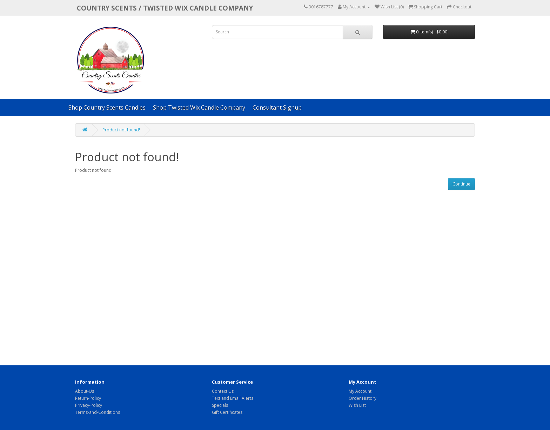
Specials (220, 405)
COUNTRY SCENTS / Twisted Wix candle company (165, 8)
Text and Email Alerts (232, 398)
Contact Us (223, 391)
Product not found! (121, 130)
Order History (362, 398)
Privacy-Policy (88, 405)
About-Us (84, 391)
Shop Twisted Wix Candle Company (199, 107)
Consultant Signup (277, 107)
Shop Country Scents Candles (107, 107)
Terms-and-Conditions (97, 412)
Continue (461, 184)
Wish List (357, 405)
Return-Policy (88, 398)
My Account (360, 391)
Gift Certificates (227, 412)
